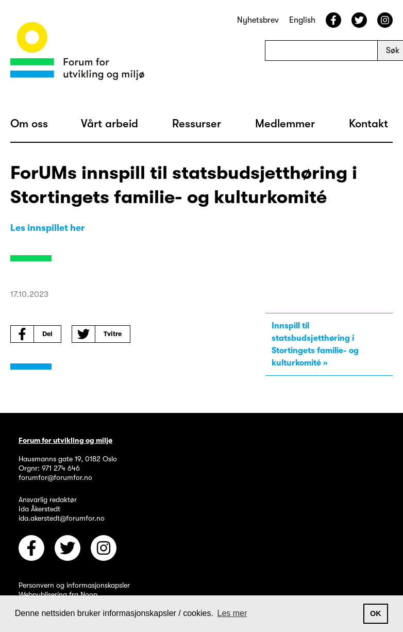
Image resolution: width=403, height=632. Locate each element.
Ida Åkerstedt (39, 509)
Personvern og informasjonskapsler (74, 585)
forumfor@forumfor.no (55, 477)
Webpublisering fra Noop (58, 594)
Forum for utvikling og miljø (65, 440)
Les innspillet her (47, 228)
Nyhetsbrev (258, 20)
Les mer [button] (232, 613)
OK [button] (375, 613)
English (302, 20)
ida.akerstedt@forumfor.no (62, 518)
